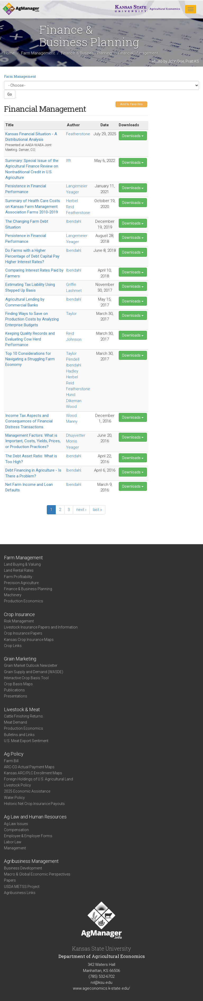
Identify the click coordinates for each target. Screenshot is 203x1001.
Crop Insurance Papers (23, 633)
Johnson (73, 339)
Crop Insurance (19, 614)
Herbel (72, 200)
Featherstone (78, 134)
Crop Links (13, 646)
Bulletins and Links (19, 735)
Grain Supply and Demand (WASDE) (33, 672)
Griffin (71, 284)
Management (15, 848)
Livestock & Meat (22, 709)
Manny (71, 421)
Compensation (16, 830)
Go (9, 94)
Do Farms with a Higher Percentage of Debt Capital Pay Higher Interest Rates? (32, 256)
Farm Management (38, 53)
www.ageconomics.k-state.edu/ (101, 988)
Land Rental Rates (19, 570)
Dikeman (73, 400)
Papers (10, 880)
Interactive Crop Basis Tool (26, 678)
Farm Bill (11, 761)
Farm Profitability (18, 577)
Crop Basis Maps (18, 684)
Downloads (133, 136)
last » (97, 509)
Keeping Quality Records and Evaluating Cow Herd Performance (30, 339)
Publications (14, 690)
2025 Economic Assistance (27, 791)
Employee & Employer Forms (28, 836)
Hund (70, 394)
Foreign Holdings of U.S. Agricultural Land (38, 779)
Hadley (72, 371)
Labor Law (12, 842)
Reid (70, 206)
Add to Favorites (131, 104)
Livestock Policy (17, 785)
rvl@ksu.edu (101, 982)
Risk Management (19, 621)
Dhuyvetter (75, 435)
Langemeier (76, 186)
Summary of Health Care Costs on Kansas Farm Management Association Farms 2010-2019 (32, 206)
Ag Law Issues (16, 824)
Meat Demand (15, 722)
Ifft (68, 160)
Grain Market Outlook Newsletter (30, 665)
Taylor (71, 313)
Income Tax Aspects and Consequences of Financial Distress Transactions (29, 421)
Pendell (72, 359)
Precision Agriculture (21, 583)
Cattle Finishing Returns (23, 716)
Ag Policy (14, 754)
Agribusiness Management (31, 861)
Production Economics (23, 601)
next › (81, 509)
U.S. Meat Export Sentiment (26, 741)
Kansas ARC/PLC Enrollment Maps (33, 773)
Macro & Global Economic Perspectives (37, 874)
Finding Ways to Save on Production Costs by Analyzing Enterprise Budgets (32, 319)
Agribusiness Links (19, 893)
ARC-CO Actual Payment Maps (29, 767)
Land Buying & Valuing (22, 564)
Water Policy (14, 797)
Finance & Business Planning (86, 53)
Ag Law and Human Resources (35, 817)
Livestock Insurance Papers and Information (41, 627)
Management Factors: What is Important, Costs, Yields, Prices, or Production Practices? (33, 441)
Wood (71, 406)
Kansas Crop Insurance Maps (29, 639)
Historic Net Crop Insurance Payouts (34, 804)
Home (9, 53)
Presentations (15, 696)
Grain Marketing (20, 659)
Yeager (72, 192)
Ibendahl (73, 221)
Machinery (12, 595)
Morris (71, 441)
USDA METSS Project (21, 886)
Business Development (23, 868)
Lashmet (74, 290)
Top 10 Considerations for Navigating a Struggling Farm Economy (30, 359)
